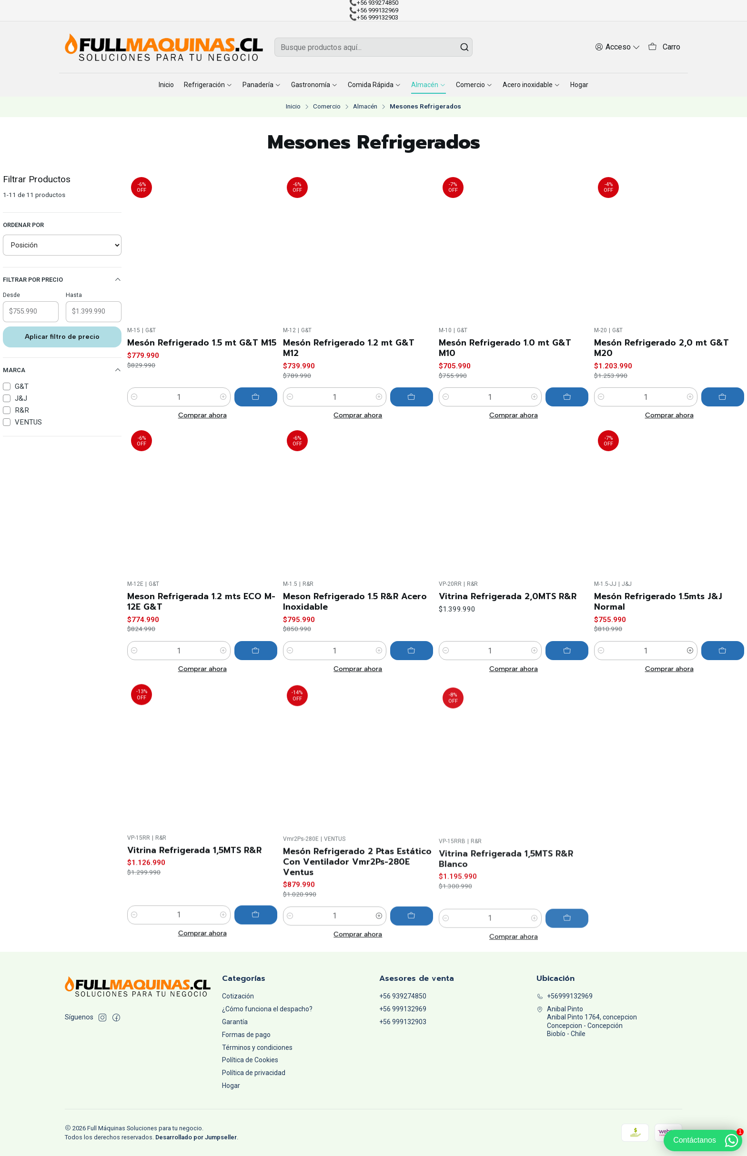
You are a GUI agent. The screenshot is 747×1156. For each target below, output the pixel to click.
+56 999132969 (402, 1009)
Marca (62, 370)
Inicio (293, 106)
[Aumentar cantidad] (223, 397)
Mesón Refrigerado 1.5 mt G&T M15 (201, 342)
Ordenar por (23, 224)
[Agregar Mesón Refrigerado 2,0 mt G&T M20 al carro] (722, 396)
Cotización (238, 996)
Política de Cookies (250, 1060)
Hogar (231, 1085)
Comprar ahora (202, 415)
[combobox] (373, 47)
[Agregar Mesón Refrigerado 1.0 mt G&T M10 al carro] (566, 396)
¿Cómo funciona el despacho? (267, 1009)
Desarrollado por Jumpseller (196, 1137)
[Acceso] (618, 47)
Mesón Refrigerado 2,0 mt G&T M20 (661, 348)
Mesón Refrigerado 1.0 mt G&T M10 (505, 348)
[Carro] (664, 47)
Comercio (327, 106)
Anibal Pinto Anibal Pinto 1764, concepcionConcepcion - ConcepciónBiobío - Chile (586, 1021)
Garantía (235, 1022)
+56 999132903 (402, 1022)
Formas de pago (246, 1034)
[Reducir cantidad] (134, 397)
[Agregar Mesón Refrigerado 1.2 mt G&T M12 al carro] (411, 396)
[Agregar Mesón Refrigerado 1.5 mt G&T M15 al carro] (255, 396)
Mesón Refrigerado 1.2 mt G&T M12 (348, 348)
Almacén (365, 106)
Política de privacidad (253, 1073)
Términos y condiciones (257, 1047)
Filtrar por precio (62, 280)
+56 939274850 (402, 996)
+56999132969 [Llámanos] (564, 996)
